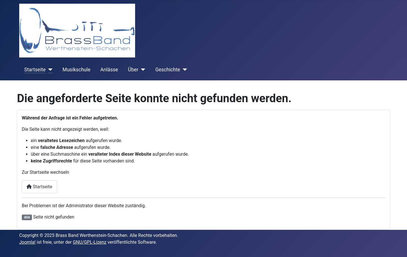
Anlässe (109, 69)
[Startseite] (49, 69)
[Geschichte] (183, 69)
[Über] (141, 69)
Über (133, 69)
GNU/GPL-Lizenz (90, 242)
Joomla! (27, 242)
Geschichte (167, 69)
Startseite (35, 69)
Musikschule (76, 69)
